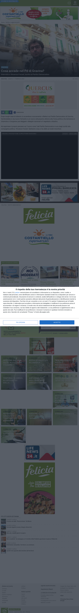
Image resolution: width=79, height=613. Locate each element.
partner (17, 292)
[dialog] (39, 306)
